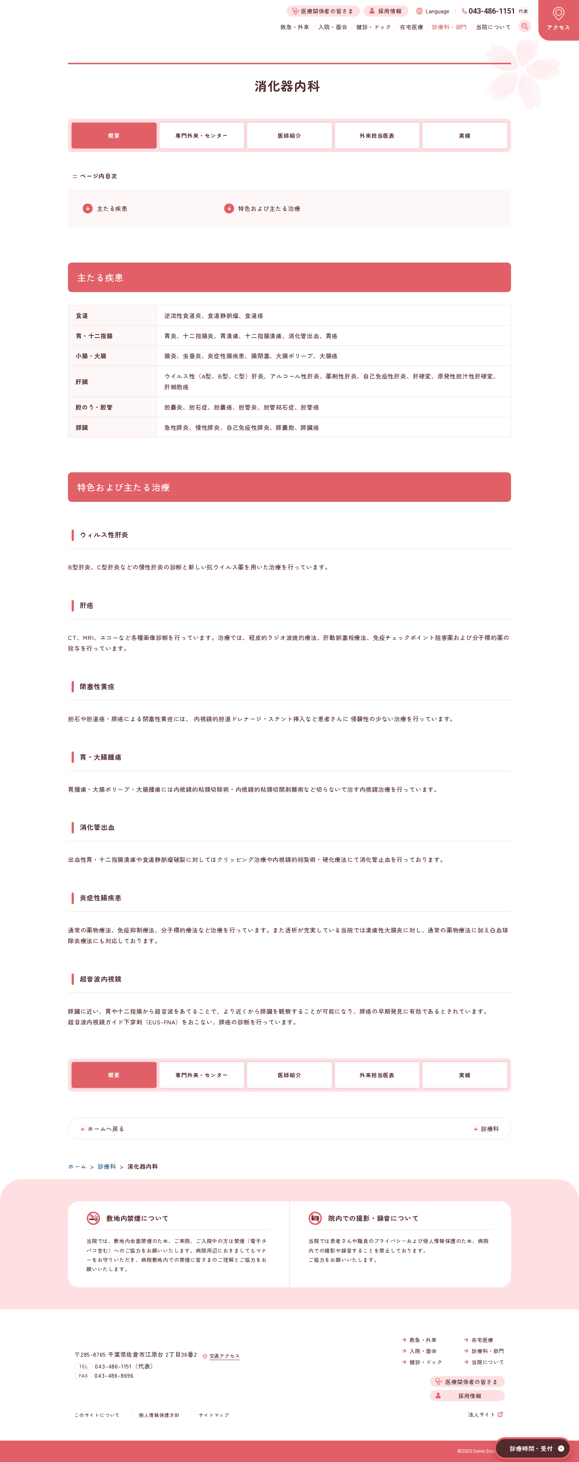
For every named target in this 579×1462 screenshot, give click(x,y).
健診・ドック (426, 1362)
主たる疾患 (112, 208)
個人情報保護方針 (160, 1414)
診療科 (490, 1128)
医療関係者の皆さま (471, 1382)
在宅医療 (482, 1339)
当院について (488, 1362)
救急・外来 (423, 1339)
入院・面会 (423, 1351)
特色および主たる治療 (269, 208)
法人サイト (482, 1414)
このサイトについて (98, 1414)
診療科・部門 (488, 1351)
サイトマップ (212, 1414)
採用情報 (470, 1396)
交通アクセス (225, 1363)
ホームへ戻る (106, 1128)
